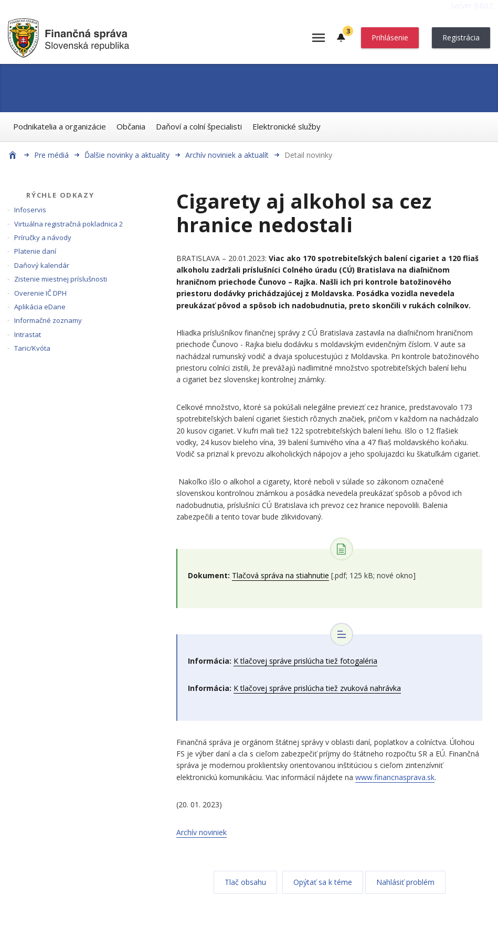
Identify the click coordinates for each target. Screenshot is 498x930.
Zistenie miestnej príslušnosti (60, 279)
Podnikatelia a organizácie (59, 126)
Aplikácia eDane (40, 306)
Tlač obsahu (245, 882)
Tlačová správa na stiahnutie (280, 575)
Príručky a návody (42, 237)
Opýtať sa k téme (322, 882)
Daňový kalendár (41, 265)
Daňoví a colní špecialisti (199, 126)
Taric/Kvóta (32, 348)
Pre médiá (51, 155)
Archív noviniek (201, 832)
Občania (130, 126)
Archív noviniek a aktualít (227, 155)
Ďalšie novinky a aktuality (126, 155)
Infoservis (30, 209)
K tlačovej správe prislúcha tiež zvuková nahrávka (317, 688)
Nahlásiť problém (405, 882)
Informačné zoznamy (48, 320)
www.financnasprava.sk (395, 777)
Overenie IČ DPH (40, 293)
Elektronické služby (286, 126)
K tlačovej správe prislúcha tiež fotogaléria (305, 661)
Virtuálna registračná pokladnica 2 (68, 224)
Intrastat (27, 334)
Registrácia (461, 37)
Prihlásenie (390, 37)
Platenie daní (35, 251)
